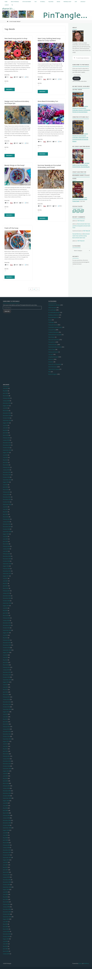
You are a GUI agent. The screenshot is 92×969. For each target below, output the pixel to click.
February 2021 (6, 519)
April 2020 (5, 541)
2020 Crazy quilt (52, 307)
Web (49, 371)
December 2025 (7, 403)
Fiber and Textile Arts (53, 339)
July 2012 (5, 714)
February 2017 (6, 590)
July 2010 (5, 773)
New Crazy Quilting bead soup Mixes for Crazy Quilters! (49, 39)
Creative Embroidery (53, 332)
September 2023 (7, 450)
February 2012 (6, 726)
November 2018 (7, 558)
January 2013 (6, 699)
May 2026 (5, 390)
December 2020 (7, 524)
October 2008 (6, 825)
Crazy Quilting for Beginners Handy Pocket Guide (79, 199)
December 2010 (7, 761)
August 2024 (6, 422)
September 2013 (7, 679)
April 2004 (5, 948)
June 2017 (5, 580)
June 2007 (5, 864)
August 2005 (6, 919)
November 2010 (7, 763)
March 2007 (6, 872)
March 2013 (6, 694)
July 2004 (5, 941)
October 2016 (6, 600)
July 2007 (5, 862)
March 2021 (6, 516)
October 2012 (6, 706)
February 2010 (6, 785)
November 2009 (7, 793)
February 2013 (6, 697)
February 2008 (6, 845)
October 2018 (6, 561)
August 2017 (6, 576)
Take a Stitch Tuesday (53, 369)
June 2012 (5, 716)
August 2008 (6, 830)
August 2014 (6, 652)
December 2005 (7, 909)
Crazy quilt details (52, 324)
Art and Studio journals (54, 312)
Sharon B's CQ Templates (54, 364)
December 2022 (7, 472)
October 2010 (6, 766)
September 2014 (7, 650)
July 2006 (5, 892)
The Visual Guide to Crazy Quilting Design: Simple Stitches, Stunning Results (81, 165)
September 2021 (7, 504)
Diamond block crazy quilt (54, 334)
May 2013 (5, 689)
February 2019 (6, 553)
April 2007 (5, 869)
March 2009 (6, 813)
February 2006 (6, 904)
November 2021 (7, 499)
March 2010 (6, 783)
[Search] (12, 5)
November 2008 (7, 822)
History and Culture (53, 352)
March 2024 (6, 435)
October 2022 (6, 477)
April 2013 (5, 692)
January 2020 (6, 548)
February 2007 (6, 874)
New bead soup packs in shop (15, 38)
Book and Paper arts (53, 317)
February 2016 (6, 618)
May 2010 (5, 778)
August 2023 (6, 452)
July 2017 (5, 578)
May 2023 (5, 460)
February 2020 (6, 546)
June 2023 (5, 457)
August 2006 (6, 889)
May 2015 (5, 637)
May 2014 (5, 659)
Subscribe (76, 78)
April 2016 (5, 613)
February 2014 (6, 667)
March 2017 (6, 588)
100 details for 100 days (54, 305)
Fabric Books (51, 337)
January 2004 (6, 953)
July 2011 (5, 743)
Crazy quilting (51, 329)
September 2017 (7, 573)
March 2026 (6, 395)
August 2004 (6, 939)
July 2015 (5, 635)
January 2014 (6, 669)
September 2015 (7, 630)
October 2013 (6, 677)
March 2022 (6, 489)
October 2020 (6, 529)
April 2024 (5, 432)
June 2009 (5, 805)
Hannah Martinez (76, 234)
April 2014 (5, 662)
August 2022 (6, 482)
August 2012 (6, 711)
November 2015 (7, 625)
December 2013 (7, 672)
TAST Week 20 (80, 220)
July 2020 (5, 536)
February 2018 (6, 568)
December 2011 (7, 731)
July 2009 (5, 803)
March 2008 (6, 842)
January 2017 (6, 593)
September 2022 (7, 479)
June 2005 (5, 921)
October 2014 (6, 647)
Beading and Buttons (53, 315)
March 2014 (6, 664)
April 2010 (5, 781)
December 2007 (7, 850)
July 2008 (5, 832)
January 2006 (6, 906)
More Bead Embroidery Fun (48, 101)
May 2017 (5, 583)
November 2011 (7, 734)
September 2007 (7, 857)
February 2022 (6, 492)
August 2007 (6, 860)
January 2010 (6, 788)
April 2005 (5, 926)
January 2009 (6, 817)
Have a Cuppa (51, 349)
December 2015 (7, 623)
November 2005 (7, 911)
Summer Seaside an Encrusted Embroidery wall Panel (49, 166)
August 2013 (6, 682)
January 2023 (6, 469)
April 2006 (5, 899)
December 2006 (7, 879)
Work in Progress (52, 374)
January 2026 (6, 400)
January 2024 (6, 440)
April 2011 (5, 751)
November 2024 (7, 415)
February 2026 (6, 398)
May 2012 (5, 719)
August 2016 (6, 605)
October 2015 (6, 627)
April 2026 (5, 393)
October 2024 (6, 418)
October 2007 (6, 855)
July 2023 (5, 455)
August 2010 (6, 771)
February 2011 (6, 756)
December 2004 (7, 934)
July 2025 (5, 408)
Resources (50, 359)
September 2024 (7, 420)
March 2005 (6, 929)
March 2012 (6, 724)
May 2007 (5, 867)
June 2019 (5, 551)
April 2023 (5, 462)
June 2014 (5, 657)
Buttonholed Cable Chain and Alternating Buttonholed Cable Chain (81, 225)
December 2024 (7, 413)
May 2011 (5, 748)
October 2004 (6, 936)
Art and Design (52, 310)
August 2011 (6, 741)
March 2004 (6, 951)
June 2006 (5, 894)
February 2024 (6, 437)
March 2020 (6, 544)
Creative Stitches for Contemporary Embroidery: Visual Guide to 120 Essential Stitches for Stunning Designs (80, 137)
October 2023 (6, 447)
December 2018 (7, 556)
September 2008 (7, 827)
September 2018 (7, 563)
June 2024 (5, 427)
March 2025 (6, 410)
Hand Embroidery (52, 344)
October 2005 (6, 914)
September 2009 (7, 798)
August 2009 (6, 800)
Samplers (50, 361)
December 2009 (7, 790)
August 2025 (6, 405)
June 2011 (5, 746)
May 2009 (5, 808)
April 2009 (5, 810)
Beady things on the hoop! (14, 165)
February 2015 (6, 640)
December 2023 (7, 442)
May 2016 (5, 610)
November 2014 (7, 645)
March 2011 (6, 753)
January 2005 (6, 931)
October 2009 (6, 795)
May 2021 (5, 511)
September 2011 (7, 738)
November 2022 (7, 474)
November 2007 (7, 852)
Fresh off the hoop (11, 228)
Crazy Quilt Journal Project (55, 327)
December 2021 (7, 497)
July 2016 (5, 608)
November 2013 (7, 674)
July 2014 (5, 655)
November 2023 (7, 445)
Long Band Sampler (53, 356)
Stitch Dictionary (52, 366)
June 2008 (5, 835)
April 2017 (5, 585)
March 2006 (6, 901)
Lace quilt (50, 354)
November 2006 (7, 882)
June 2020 (5, 539)
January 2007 (6, 877)
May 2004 (5, 946)
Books (50, 319)
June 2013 (5, 687)
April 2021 (5, 514)
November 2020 (7, 526)
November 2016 (7, 598)
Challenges (51, 322)
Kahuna (80, 963)
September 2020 (7, 531)
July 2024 (5, 425)
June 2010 (5, 776)
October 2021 (6, 501)
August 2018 (6, 566)
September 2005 (7, 916)
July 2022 (5, 484)
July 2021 (5, 506)
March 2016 (6, 615)
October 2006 (6, 884)
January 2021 (6, 521)
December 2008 (7, 820)
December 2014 (7, 642)
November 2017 (7, 571)
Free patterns (51, 342)
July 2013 (5, 684)
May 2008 (5, 837)
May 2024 (5, 430)
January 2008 (6, 847)
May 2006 (5, 896)
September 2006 (7, 887)
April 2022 (5, 487)
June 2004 (5, 943)
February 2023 (6, 467)
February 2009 (6, 815)
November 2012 (7, 704)
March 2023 (6, 465)
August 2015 (6, 632)
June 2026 (5, 388)
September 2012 (7, 709)
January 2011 (6, 758)
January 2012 (6, 729)
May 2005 (5, 924)
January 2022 (6, 494)
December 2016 (7, 595)
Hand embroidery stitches (54, 347)
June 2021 (5, 509)
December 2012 (7, 702)
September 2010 (7, 768)
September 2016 (7, 603)
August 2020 (6, 534)
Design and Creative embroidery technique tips (16, 102)
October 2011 (6, 736)
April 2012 (5, 721)
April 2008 (5, 840)
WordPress (86, 963)
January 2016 (6, 620)
